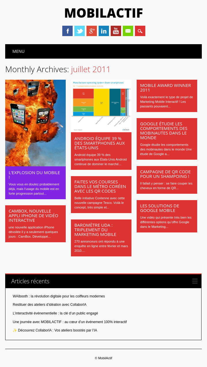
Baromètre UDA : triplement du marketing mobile (95, 229)
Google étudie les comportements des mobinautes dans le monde (163, 130)
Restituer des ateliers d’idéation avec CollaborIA (49, 305)
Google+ (91, 31)
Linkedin (104, 31)
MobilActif (103, 12)
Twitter (79, 31)
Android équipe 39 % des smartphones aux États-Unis (99, 142)
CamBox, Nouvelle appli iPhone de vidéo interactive (33, 215)
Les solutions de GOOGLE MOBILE (159, 208)
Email (128, 31)
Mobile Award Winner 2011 (165, 87)
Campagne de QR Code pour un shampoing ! (165, 174)
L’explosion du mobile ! (34, 174)
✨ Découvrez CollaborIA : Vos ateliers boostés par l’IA (55, 330)
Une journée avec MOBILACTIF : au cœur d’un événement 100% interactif (70, 322)
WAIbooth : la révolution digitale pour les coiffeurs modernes (59, 296)
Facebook (67, 31)
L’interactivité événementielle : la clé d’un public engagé (55, 313)
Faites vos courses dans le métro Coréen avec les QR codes (100, 186)
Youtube (116, 31)
